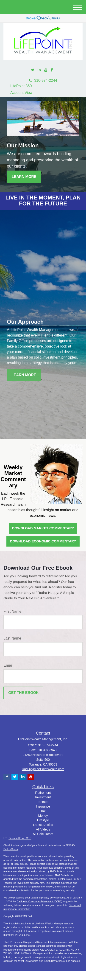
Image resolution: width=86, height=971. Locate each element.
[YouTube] (45, 70)
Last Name (12, 638)
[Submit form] (23, 693)
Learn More (24, 177)
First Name (12, 611)
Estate (43, 802)
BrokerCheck (10, 849)
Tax (43, 811)
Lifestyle (43, 820)
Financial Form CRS (19, 838)
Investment (43, 797)
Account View (21, 93)
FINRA (17, 934)
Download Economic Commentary (43, 541)
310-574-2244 (43, 80)
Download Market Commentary (43, 528)
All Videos (43, 829)
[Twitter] (32, 70)
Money (43, 815)
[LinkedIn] (39, 70)
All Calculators (43, 834)
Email (8, 665)
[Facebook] (52, 70)
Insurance (43, 806)
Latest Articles (43, 825)
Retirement (43, 792)
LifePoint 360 (21, 86)
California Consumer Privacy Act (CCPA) (39, 901)
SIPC (27, 934)
